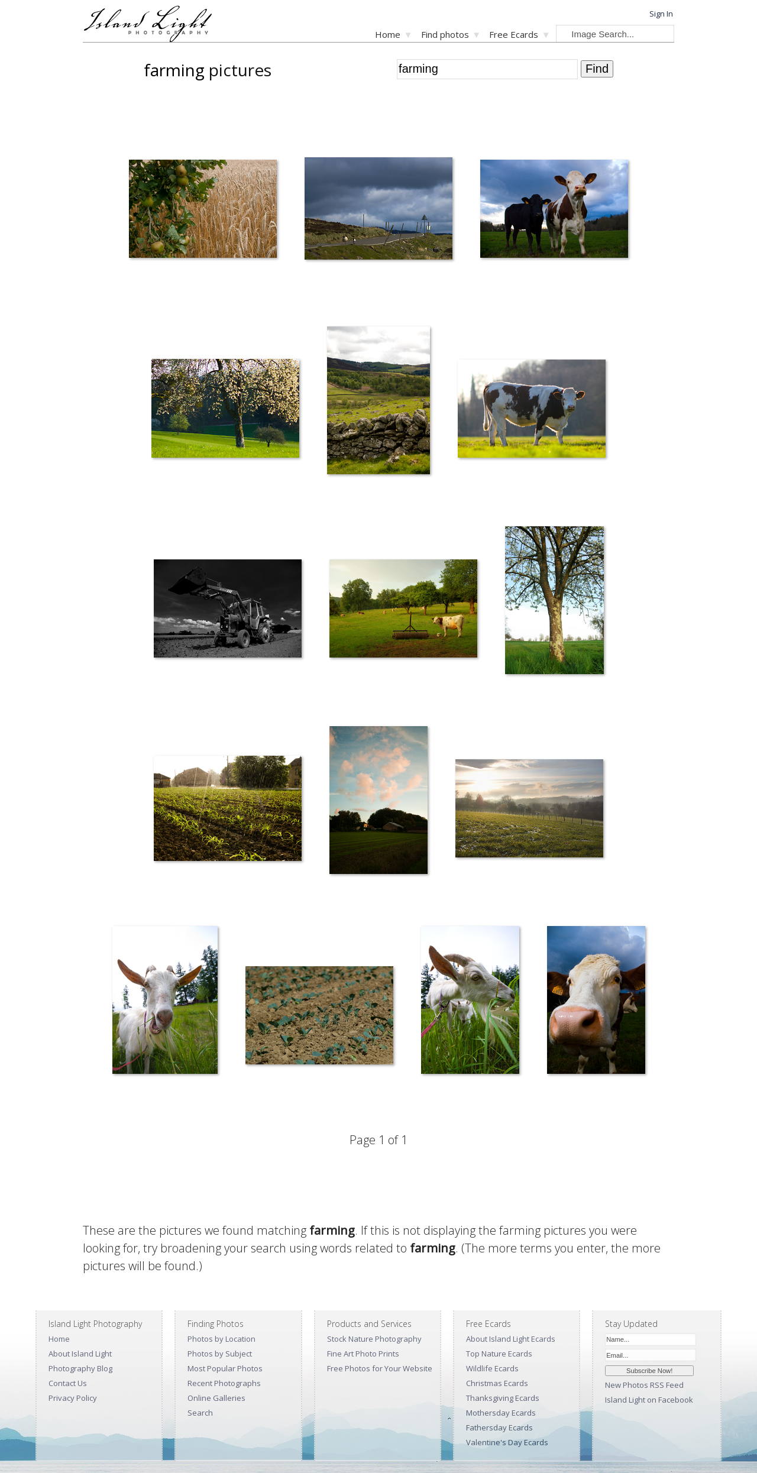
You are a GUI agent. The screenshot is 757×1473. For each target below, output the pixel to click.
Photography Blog (80, 1368)
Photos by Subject (219, 1353)
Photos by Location (221, 1338)
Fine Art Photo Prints (363, 1353)
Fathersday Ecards (499, 1427)
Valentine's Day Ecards (507, 1442)
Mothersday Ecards (501, 1412)
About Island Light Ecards (510, 1338)
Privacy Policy (72, 1398)
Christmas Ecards (497, 1383)
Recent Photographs (224, 1383)
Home (387, 34)
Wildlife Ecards (492, 1368)
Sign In (661, 13)
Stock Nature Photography (374, 1338)
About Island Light (80, 1353)
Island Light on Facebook (649, 1399)
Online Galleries (216, 1398)
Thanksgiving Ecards (502, 1398)
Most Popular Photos (225, 1368)
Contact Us (67, 1383)
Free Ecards (513, 34)
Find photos (445, 34)
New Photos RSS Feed (644, 1385)
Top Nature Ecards (499, 1353)
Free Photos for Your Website (379, 1368)
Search (200, 1412)
